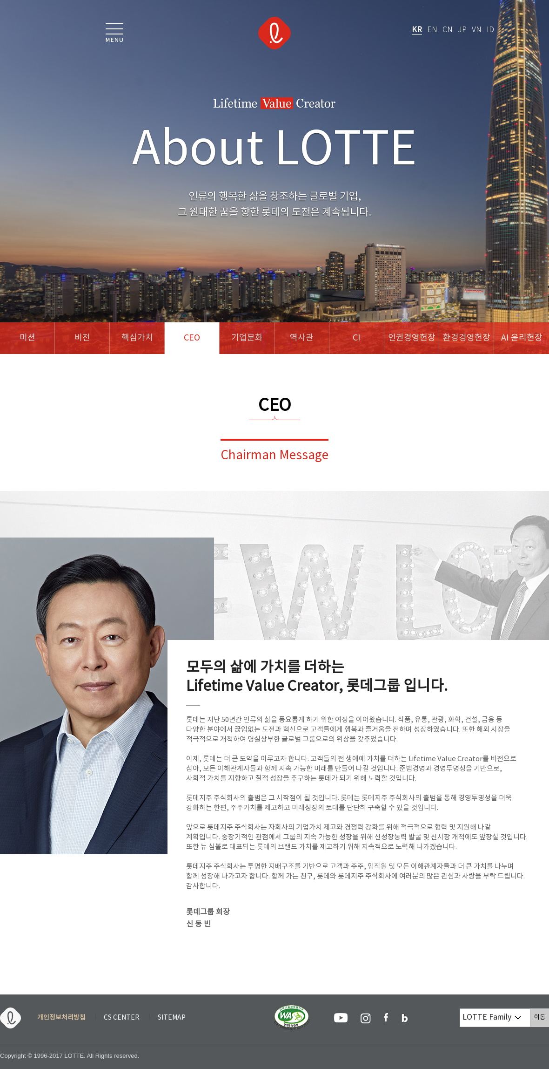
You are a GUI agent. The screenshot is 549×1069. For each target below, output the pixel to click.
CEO (192, 338)
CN (447, 30)
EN (432, 30)
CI (357, 338)
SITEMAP (172, 1017)
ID (490, 30)
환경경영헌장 (466, 338)
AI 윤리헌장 (521, 338)
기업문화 (247, 338)
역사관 (302, 338)
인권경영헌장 (411, 338)
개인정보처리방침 (61, 1017)
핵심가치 (137, 338)
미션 (27, 338)
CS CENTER (122, 1017)
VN (477, 30)
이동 (541, 1017)
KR (417, 30)
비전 (82, 338)
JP (462, 30)
